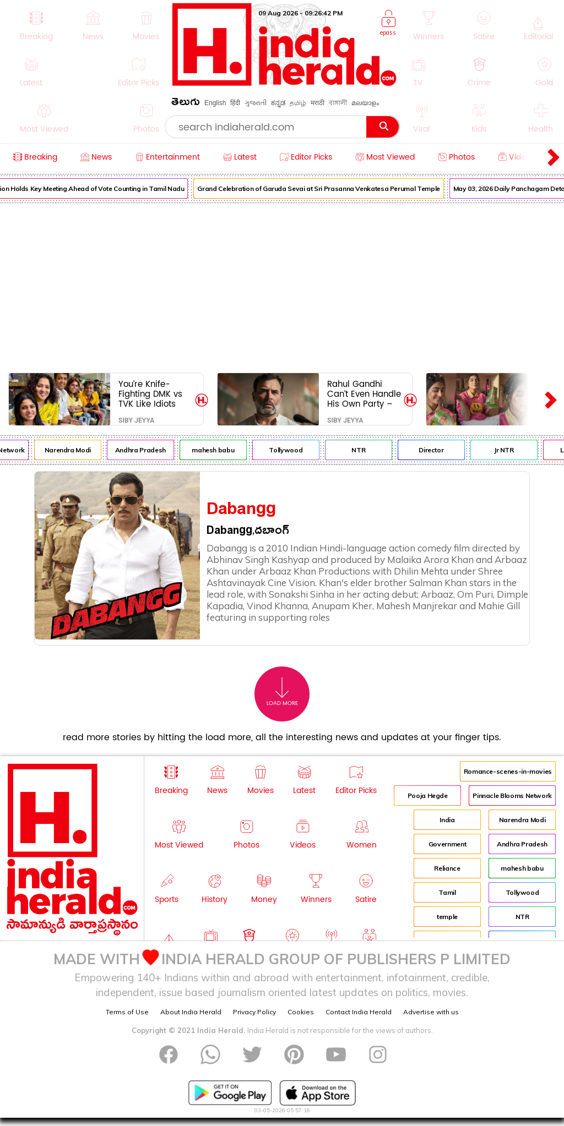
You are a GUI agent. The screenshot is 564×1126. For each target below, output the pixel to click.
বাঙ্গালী (338, 103)
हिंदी (235, 103)
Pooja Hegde (428, 795)
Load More (282, 692)
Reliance (447, 868)
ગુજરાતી (256, 103)
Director (439, 450)
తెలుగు (185, 104)
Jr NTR (512, 450)
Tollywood (294, 450)
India (447, 820)
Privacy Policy (254, 1012)
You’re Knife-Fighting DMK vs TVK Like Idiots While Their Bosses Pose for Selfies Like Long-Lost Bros (153, 394)
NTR (367, 450)
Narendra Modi (76, 450)
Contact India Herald (359, 1012)
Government (447, 844)
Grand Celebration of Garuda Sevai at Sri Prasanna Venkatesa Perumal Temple (327, 188)
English (215, 103)
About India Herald (190, 1012)
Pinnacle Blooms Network (512, 795)
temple (447, 916)
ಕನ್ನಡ (278, 103)
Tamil (446, 892)
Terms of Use (127, 1012)
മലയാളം (365, 103)
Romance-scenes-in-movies (508, 771)
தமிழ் (298, 103)
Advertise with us (431, 1012)
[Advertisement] (282, 286)
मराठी (317, 103)
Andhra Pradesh (148, 450)
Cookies (301, 1012)
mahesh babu (221, 450)
